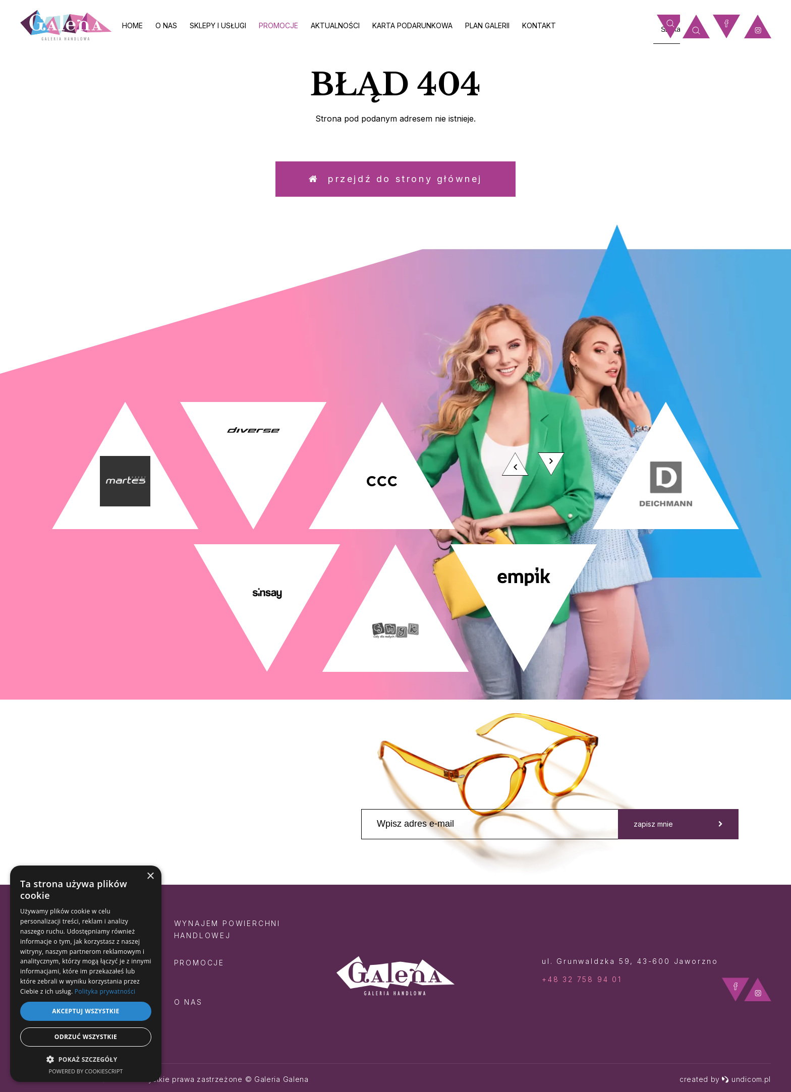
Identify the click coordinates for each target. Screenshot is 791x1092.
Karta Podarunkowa (412, 25)
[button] (85, 1059)
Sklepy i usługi (218, 25)
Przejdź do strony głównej (395, 179)
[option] (395, 536)
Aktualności (335, 25)
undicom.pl (746, 1079)
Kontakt (539, 25)
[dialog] (85, 974)
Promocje (278, 25)
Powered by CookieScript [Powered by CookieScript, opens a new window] (86, 1071)
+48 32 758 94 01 (582, 979)
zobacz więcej (685, 312)
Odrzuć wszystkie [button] (85, 1036)
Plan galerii (487, 25)
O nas (166, 25)
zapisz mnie (678, 824)
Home (132, 25)
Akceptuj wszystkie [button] (85, 1011)
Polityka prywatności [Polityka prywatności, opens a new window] (105, 991)
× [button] (150, 876)
